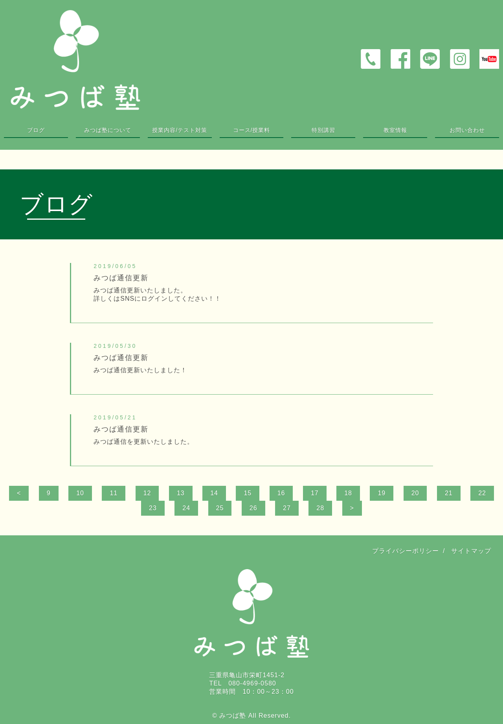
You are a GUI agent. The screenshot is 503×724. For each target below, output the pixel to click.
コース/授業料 (251, 130)
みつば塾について (107, 130)
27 (287, 508)
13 (181, 493)
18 (348, 493)
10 (80, 493)
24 (186, 508)
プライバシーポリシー (405, 551)
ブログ (36, 130)
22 (482, 493)
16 (281, 493)
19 (382, 493)
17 (315, 493)
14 (214, 493)
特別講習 (323, 130)
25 (220, 508)
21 (449, 493)
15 (248, 493)
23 (153, 508)
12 (147, 493)
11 (113, 493)
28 (320, 508)
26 (253, 508)
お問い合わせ (467, 130)
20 (415, 493)
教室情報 (395, 130)
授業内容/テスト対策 (179, 130)
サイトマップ (471, 551)
